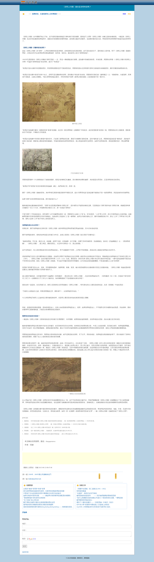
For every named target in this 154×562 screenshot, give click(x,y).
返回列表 (25, 552)
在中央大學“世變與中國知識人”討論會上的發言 (93, 504)
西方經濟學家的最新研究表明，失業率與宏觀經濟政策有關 (43, 491)
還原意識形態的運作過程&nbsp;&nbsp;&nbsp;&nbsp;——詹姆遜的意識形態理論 (50, 507)
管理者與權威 (81, 491)
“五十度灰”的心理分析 (31, 500)
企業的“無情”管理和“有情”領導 (34, 489)
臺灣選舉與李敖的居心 (84, 500)
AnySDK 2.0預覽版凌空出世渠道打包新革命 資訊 (93, 507)
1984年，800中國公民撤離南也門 (39, 474)
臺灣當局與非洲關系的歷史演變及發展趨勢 (38, 504)
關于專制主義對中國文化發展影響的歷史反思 (39, 502)
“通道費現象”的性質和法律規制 (34, 498)
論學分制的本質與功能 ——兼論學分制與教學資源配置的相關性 (47, 495)
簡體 (124, 14)
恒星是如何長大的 (34, 479)
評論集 (24, 512)
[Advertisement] (58, 21)
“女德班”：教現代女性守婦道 (87, 493)
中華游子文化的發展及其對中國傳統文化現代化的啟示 (42, 493)
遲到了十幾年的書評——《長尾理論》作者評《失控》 (95, 502)
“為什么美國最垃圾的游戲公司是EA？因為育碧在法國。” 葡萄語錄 (100, 498)
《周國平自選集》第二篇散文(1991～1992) (91, 489)
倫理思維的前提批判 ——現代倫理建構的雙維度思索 (96, 495)
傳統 (129, 14)
